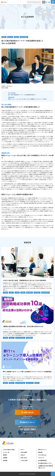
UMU (12, 292)
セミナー (22, 449)
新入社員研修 (24, 37)
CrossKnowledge (20, 337)
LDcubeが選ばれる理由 (8, 449)
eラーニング (30, 382)
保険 (23, 292)
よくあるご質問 (24, 460)
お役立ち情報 (7, 329)
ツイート (5, 34)
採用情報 (5, 460)
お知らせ (23, 455)
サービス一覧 (6, 452)
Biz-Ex (10, 37)
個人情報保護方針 (42, 460)
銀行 (37, 382)
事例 (4, 37)
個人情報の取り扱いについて (45, 463)
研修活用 (37, 292)
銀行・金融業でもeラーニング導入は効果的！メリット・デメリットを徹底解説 (27, 372)
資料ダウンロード (49, 2)
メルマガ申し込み (42, 455)
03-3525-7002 (28, 429)
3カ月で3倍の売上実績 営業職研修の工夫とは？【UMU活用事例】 (24, 280)
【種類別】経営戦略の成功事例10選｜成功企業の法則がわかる (23, 326)
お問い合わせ (46, 2)
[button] (53, 2)
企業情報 (5, 457)
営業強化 (30, 292)
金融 (16, 37)
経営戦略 (30, 337)
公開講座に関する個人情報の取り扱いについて (45, 467)
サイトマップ (41, 457)
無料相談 (40, 452)
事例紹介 (5, 455)
